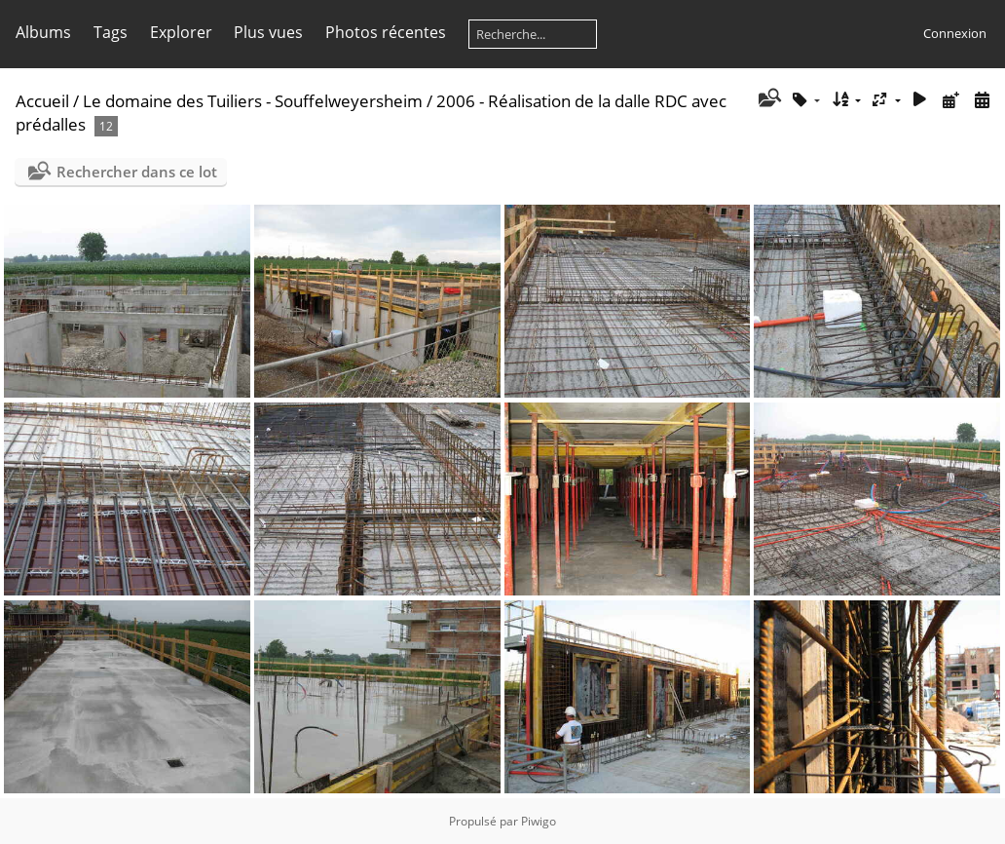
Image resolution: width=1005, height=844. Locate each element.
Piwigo (538, 821)
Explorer (181, 32)
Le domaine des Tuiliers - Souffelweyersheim (253, 101)
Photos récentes (385, 32)
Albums (43, 32)
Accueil (42, 101)
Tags (110, 32)
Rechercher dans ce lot (136, 171)
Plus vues (268, 32)
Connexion (954, 33)
